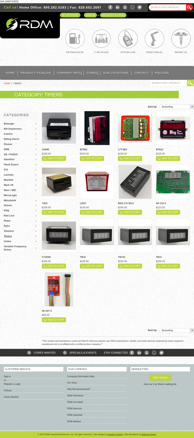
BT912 (159, 149)
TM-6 (83, 257)
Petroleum (74, 52)
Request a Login (113, 15)
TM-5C (122, 257)
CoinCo (8, 133)
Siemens (9, 231)
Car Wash (101, 52)
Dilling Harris (11, 139)
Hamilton (9, 159)
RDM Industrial (74, 415)
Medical (181, 52)
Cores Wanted (45, 352)
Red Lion (9, 215)
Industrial (154, 52)
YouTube (125, 7)
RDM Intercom (74, 408)
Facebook (110, 7)
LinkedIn (117, 7)
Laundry (9, 174)
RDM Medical (74, 421)
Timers (8, 236)
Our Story (72, 382)
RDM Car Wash (75, 402)
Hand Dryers (11, 164)
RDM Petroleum (75, 395)
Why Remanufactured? (79, 389)
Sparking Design (115, 434)
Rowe (7, 220)
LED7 (83, 203)
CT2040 (46, 257)
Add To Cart (56, 158)
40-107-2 (47, 310)
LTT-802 (122, 149)
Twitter (139, 7)
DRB (6, 149)
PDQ (6, 210)
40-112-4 (161, 203)
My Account (70, 15)
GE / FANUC (11, 154)
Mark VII (8, 185)
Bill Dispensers (13, 128)
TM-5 (159, 257)
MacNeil (8, 179)
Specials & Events (83, 352)
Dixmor (8, 144)
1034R (45, 149)
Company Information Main (81, 376)
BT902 (83, 149)
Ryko (7, 225)
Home (7, 83)
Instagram (132, 7)
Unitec (7, 241)
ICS (6, 169)
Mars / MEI (10, 190)
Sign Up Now (160, 377)
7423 (44, 203)
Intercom (128, 52)
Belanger (9, 123)
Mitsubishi (10, 200)
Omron (8, 205)
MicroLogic (10, 195)
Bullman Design (149, 434)
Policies (8, 390)
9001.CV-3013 (126, 203)
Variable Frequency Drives (15, 248)
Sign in (90, 15)
